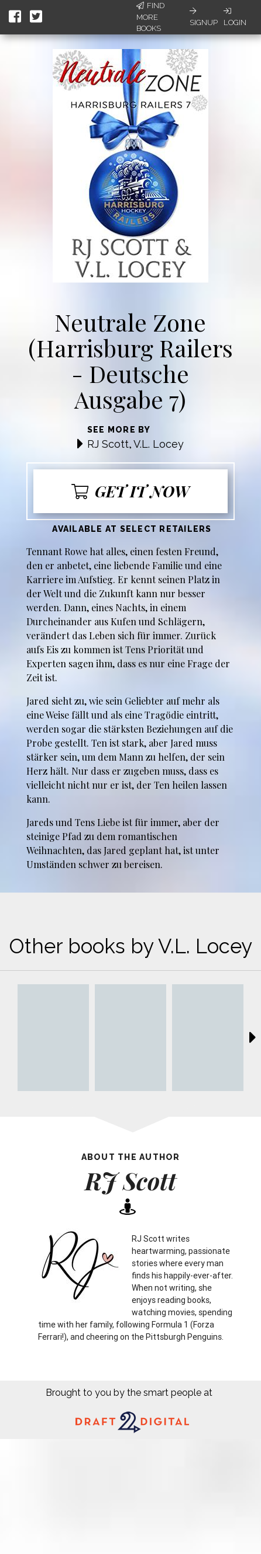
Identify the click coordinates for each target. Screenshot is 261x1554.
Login (235, 17)
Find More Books (150, 17)
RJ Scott (108, 444)
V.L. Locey (158, 444)
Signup (204, 17)
